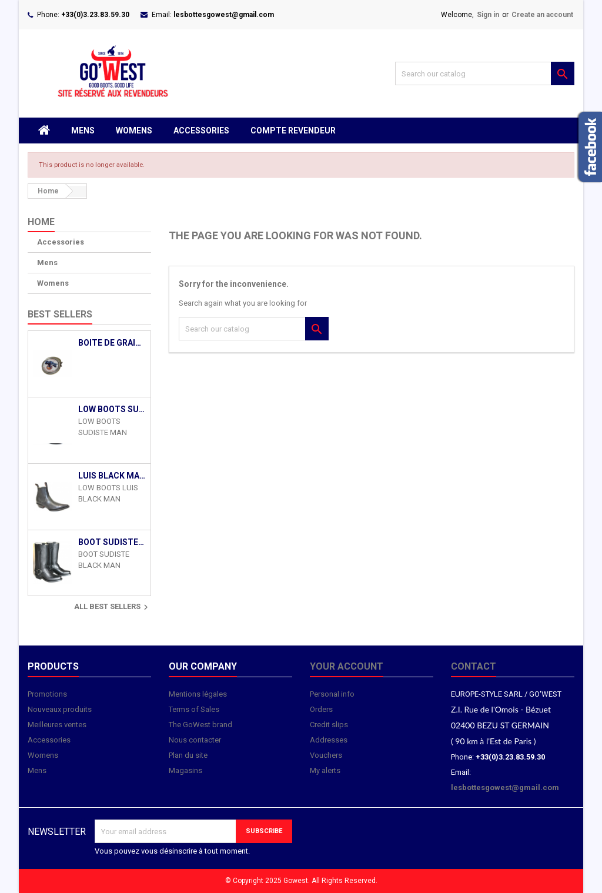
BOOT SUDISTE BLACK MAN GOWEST (112, 542)
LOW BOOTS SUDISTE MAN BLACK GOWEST (112, 409)
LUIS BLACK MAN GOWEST (112, 476)
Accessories (201, 130)
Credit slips (329, 724)
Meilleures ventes (57, 724)
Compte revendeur (293, 130)
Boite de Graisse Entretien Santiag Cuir (112, 343)
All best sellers (112, 607)
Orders (321, 709)
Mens (83, 130)
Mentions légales (198, 694)
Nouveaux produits (60, 709)
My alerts (325, 770)
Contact (473, 666)
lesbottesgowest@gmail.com (223, 15)
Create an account (542, 15)
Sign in (488, 15)
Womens (134, 130)
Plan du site (188, 755)
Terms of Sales (194, 709)
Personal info (332, 694)
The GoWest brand (200, 724)
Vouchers (326, 755)
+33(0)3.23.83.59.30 (95, 15)
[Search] (484, 73)
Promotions (47, 694)
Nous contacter (195, 739)
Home (41, 222)
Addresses (328, 739)
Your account (346, 666)
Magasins (185, 770)
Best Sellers (60, 314)
